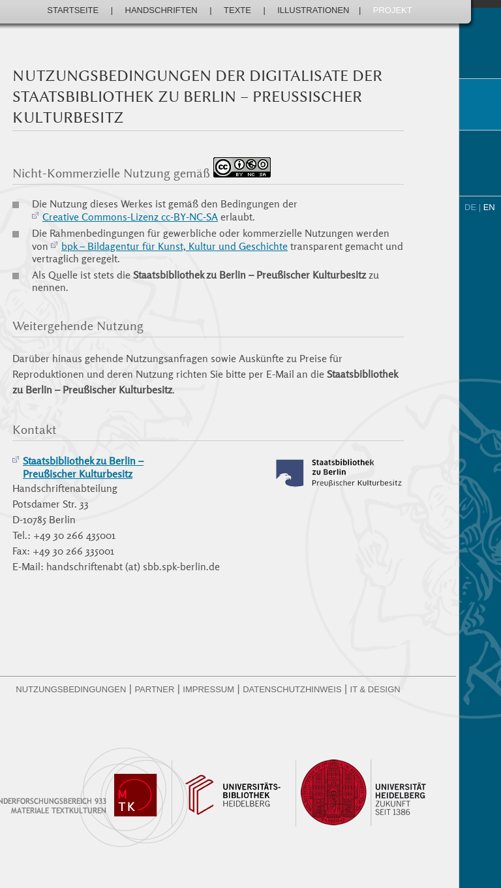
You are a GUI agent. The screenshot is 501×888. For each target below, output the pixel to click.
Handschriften (161, 10)
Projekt (392, 10)
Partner (154, 689)
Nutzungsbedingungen (71, 689)
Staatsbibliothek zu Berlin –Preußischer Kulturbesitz (83, 467)
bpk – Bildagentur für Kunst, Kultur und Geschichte (174, 246)
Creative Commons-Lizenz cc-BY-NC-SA (130, 216)
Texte (237, 10)
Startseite (73, 10)
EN (489, 207)
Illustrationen (313, 10)
